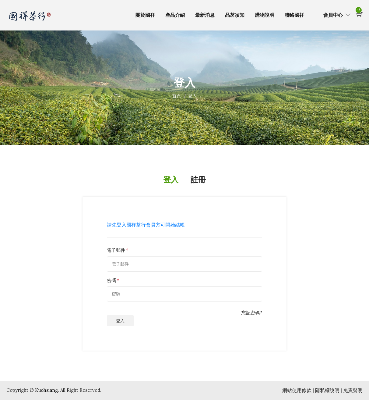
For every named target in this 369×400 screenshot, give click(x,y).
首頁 (176, 95)
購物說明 (264, 15)
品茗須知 (234, 15)
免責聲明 (353, 390)
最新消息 (205, 15)
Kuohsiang (46, 390)
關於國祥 (145, 15)
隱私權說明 (328, 390)
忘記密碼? (251, 313)
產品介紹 (175, 15)
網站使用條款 (297, 390)
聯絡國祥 (294, 15)
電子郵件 (116, 250)
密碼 (111, 280)
